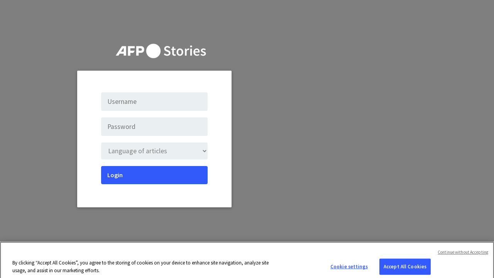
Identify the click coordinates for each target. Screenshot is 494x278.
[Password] (154, 126)
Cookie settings (349, 269)
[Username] (154, 101)
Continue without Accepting (463, 255)
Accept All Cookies (405, 269)
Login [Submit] (115, 175)
